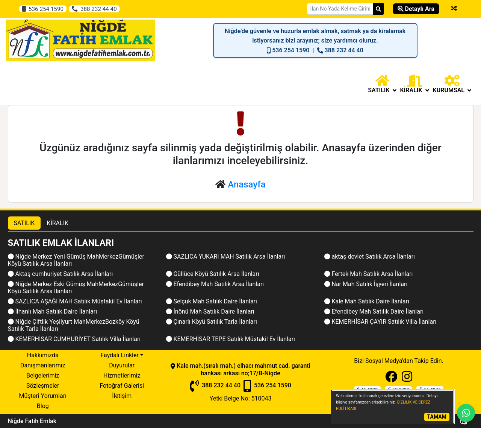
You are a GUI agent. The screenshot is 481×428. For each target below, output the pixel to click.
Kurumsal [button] (452, 84)
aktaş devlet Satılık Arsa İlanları (369, 256)
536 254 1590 (43, 8)
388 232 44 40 (94, 8)
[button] (382, 84)
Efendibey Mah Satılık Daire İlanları (374, 311)
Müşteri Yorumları (43, 395)
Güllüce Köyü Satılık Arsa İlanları (212, 273)
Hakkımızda (43, 355)
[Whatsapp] (466, 413)
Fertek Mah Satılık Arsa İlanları (368, 273)
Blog (43, 406)
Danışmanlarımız (42, 365)
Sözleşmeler (42, 385)
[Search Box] (340, 9)
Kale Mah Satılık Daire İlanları (366, 301)
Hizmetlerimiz (122, 375)
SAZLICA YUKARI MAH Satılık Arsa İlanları (225, 256)
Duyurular (122, 365)
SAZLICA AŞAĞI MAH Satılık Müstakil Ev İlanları (75, 301)
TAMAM (436, 417)
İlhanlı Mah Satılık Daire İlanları (52, 311)
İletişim (122, 395)
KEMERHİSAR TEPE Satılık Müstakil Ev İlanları (230, 339)
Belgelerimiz (42, 375)
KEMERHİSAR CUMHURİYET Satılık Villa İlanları (74, 339)
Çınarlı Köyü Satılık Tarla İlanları (211, 321)
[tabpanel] (240, 291)
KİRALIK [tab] (57, 223)
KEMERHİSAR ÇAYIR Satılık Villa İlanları (380, 321)
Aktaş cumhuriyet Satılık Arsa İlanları (60, 273)
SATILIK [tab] (24, 223)
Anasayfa (246, 184)
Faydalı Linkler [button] (119, 355)
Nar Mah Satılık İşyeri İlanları (366, 284)
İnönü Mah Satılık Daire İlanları (210, 311)
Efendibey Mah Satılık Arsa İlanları (215, 284)
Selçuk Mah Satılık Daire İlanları (211, 301)
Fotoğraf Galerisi (122, 385)
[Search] (378, 9)
